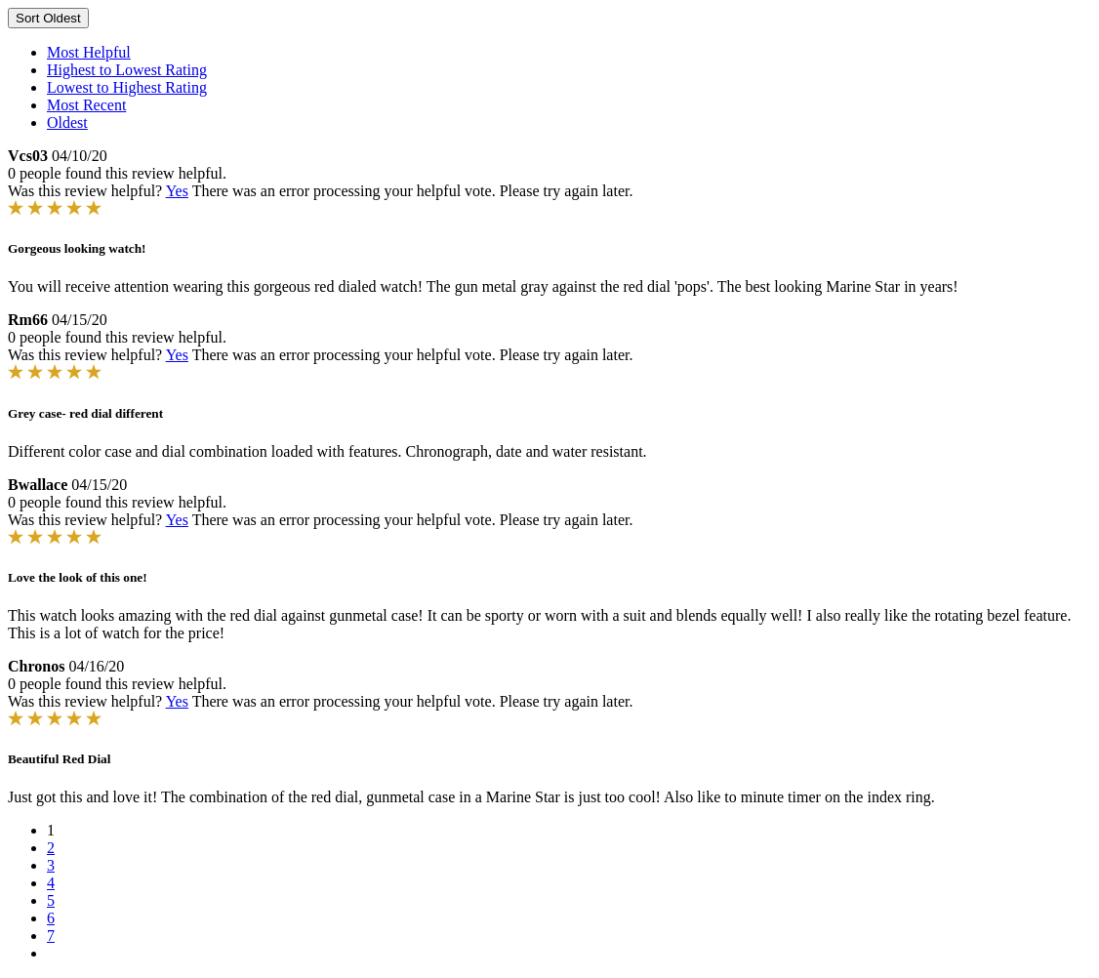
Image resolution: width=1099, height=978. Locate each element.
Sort (48, 18)
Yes (177, 191)
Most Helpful (89, 52)
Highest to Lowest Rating (127, 69)
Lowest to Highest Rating (127, 87)
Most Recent (86, 105)
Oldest (67, 122)
